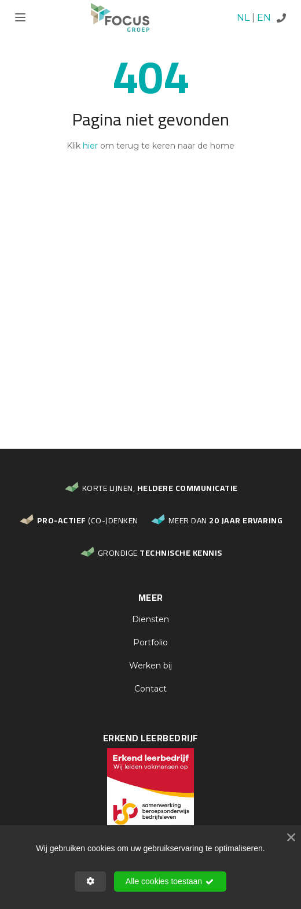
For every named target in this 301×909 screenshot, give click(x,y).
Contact (150, 688)
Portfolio (150, 642)
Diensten (150, 619)
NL (243, 17)
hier (90, 146)
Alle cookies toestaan (170, 882)
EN (264, 17)
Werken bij (150, 665)
